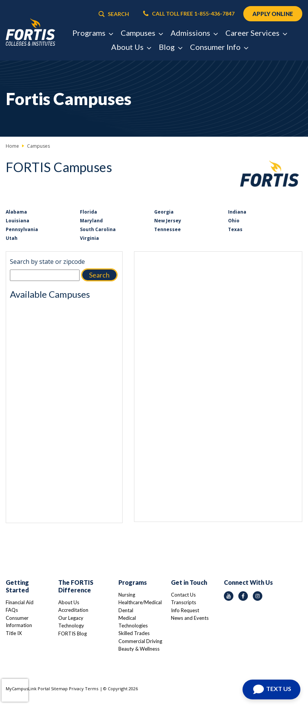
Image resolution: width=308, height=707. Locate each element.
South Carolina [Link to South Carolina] (98, 229)
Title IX (14, 633)
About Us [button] (131, 46)
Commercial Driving (140, 641)
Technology (71, 625)
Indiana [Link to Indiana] (237, 212)
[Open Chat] (271, 689)
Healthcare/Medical (140, 602)
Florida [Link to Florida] (88, 212)
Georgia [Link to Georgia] (164, 212)
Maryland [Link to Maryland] (91, 220)
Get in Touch (189, 582)
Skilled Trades (134, 633)
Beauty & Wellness (139, 649)
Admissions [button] (194, 32)
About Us (68, 602)
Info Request (185, 610)
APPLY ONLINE (272, 13)
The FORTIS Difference (75, 586)
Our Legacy (70, 618)
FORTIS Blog (72, 633)
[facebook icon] (243, 596)
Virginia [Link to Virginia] (89, 238)
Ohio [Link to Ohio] (233, 220)
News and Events (190, 618)
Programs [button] (92, 32)
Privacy (76, 688)
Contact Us (183, 595)
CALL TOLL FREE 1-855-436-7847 (189, 14)
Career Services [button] (256, 32)
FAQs (12, 610)
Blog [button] (170, 46)
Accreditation (73, 610)
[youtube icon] (228, 596)
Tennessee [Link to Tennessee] (167, 229)
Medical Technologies (133, 622)
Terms (91, 688)
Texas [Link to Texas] (235, 229)
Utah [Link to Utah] (12, 238)
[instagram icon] (257, 596)
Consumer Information (19, 622)
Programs (132, 582)
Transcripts (183, 602)
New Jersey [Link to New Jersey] (167, 220)
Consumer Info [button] (219, 46)
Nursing (126, 595)
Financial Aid (20, 602)
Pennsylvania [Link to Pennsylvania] (22, 229)
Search (99, 275)
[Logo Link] (30, 32)
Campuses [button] (142, 32)
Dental (125, 610)
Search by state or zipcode (47, 261)
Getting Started (17, 586)
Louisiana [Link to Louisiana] (17, 220)
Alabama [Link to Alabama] (16, 212)
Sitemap (59, 688)
